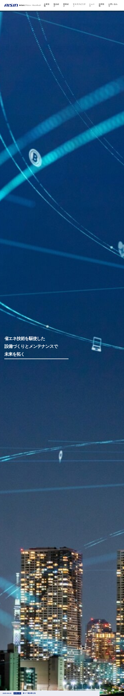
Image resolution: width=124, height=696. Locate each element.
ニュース (92, 5)
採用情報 (101, 5)
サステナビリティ (79, 5)
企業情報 (46, 5)
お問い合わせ (113, 5)
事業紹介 (66, 5)
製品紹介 (56, 5)
